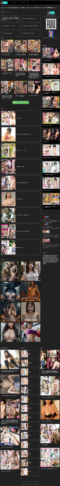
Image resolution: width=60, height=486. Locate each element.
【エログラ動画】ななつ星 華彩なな (7, 33)
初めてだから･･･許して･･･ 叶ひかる (21, 150)
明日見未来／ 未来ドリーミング (48, 190)
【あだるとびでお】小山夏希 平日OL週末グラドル (48, 397)
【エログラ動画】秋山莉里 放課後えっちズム (50, 174)
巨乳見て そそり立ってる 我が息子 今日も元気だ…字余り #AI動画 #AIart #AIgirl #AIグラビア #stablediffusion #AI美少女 (10, 339)
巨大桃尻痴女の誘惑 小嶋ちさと (48, 60)
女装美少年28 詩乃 (46, 141)
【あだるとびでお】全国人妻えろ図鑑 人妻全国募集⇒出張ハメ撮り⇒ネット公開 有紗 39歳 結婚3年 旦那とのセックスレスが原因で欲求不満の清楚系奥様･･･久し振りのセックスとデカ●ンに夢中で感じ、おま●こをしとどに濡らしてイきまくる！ (34, 76)
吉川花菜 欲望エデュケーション (20, 247)
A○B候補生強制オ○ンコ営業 (20, 166)
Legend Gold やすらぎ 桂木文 (48, 125)
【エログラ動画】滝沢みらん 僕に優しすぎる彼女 (51, 76)
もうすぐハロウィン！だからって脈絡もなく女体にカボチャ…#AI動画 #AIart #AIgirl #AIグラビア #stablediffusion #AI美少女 (10, 319)
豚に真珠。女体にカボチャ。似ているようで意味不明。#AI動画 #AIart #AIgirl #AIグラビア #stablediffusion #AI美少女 (30, 298)
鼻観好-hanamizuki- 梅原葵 (48, 109)
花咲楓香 (29, 462)
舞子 (29, 399)
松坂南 (29, 435)
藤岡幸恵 (29, 353)
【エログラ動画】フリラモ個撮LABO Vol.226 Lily (23, 134)
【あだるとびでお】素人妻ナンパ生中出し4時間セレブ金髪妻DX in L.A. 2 (34, 55)
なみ (29, 444)
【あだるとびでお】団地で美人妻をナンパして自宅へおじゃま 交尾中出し (20, 55)
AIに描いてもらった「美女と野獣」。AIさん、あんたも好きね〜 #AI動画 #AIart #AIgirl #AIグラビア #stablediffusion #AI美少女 (10, 278)
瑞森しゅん (30, 426)
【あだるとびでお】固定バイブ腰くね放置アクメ (23, 231)
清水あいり (30, 471)
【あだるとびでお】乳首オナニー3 (34, 95)
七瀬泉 (29, 453)
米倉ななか (30, 408)
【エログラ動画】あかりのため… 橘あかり (28, 33)
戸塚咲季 (29, 417)
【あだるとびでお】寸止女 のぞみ (6, 471)
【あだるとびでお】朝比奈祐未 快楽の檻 (22, 182)
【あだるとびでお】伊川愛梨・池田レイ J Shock (29, 18)
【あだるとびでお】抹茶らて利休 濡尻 (6, 447)
